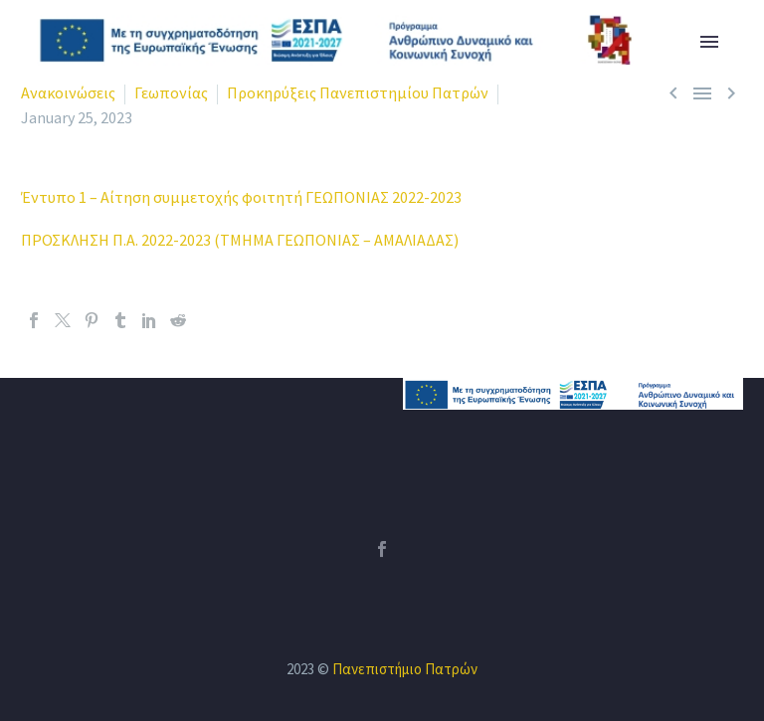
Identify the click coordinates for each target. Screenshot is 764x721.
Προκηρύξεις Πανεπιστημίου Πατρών (357, 92)
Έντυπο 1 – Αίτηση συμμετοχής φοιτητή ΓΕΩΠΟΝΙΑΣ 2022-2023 (241, 197)
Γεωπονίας (171, 92)
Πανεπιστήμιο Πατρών (405, 668)
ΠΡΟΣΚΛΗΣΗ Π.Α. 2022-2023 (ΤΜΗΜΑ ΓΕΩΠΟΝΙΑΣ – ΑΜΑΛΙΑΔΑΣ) (240, 240)
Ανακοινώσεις (68, 92)
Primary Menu (709, 42)
